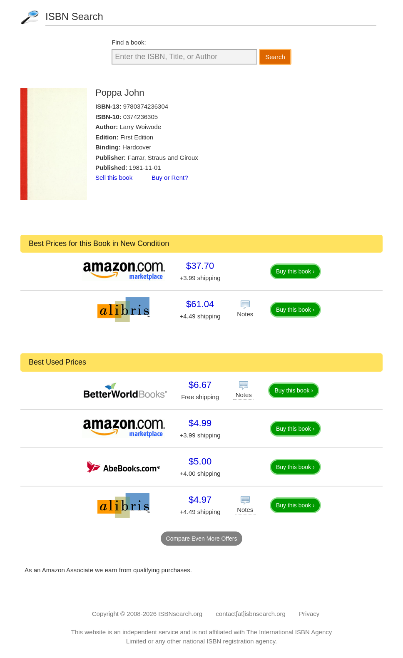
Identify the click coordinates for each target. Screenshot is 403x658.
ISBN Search (74, 16)
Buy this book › (295, 271)
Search (275, 56)
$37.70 (200, 266)
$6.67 (200, 385)
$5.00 (200, 461)
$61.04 (200, 304)
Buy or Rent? (170, 177)
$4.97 (200, 499)
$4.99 (200, 423)
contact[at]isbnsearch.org (251, 613)
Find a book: (129, 42)
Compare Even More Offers (201, 538)
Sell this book (113, 177)
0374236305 (140, 116)
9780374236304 (145, 106)
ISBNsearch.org (180, 613)
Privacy (309, 613)
